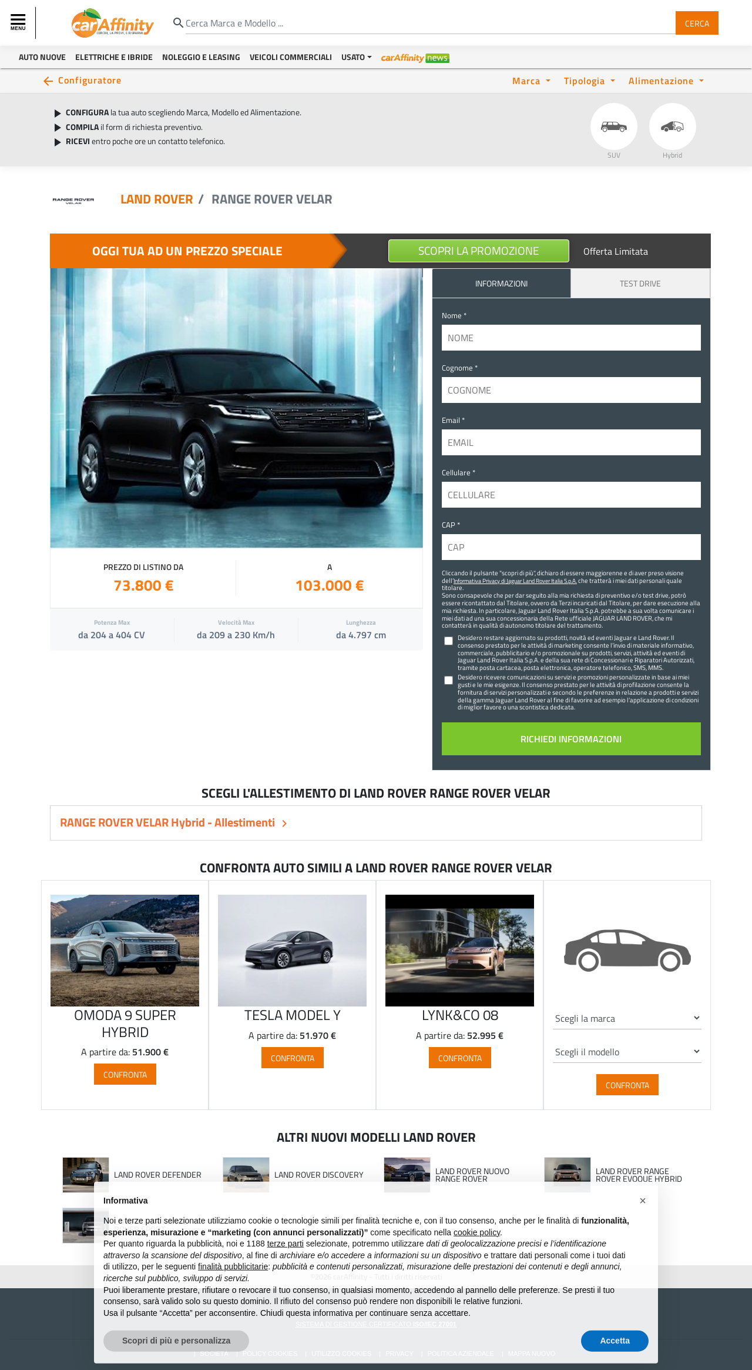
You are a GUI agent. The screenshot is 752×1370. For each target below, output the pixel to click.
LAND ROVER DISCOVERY (319, 1175)
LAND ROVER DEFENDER (158, 1175)
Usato (353, 57)
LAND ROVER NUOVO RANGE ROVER (472, 1175)
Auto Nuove (42, 57)
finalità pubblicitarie (233, 1291)
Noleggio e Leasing (201, 57)
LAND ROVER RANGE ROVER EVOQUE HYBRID (639, 1175)
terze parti (285, 1268)
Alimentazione (663, 80)
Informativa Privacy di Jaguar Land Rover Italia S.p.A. (515, 580)
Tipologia (586, 80)
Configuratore (90, 79)
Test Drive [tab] (640, 283)
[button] (642, 1225)
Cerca (697, 22)
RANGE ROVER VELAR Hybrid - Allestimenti (168, 822)
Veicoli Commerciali (291, 57)
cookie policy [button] (477, 1256)
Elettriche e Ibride (114, 57)
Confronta (125, 1074)
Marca (527, 80)
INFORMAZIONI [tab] (501, 283)
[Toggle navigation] (19, 22)
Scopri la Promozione (478, 250)
